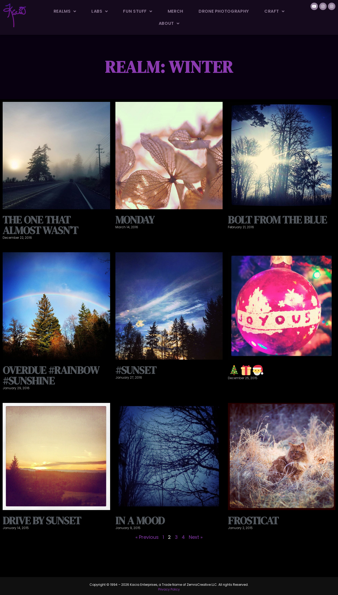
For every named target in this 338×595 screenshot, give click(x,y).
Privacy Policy (169, 589)
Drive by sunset (42, 520)
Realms (65, 11)
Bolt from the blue (277, 220)
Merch (175, 11)
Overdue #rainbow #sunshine (51, 375)
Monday (134, 220)
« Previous (147, 537)
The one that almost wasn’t (40, 225)
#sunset (135, 370)
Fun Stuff (137, 11)
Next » (196, 537)
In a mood (140, 520)
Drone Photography (224, 11)
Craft (274, 11)
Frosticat (253, 520)
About (169, 23)
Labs (99, 11)
